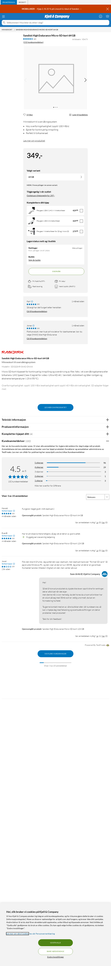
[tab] (9, 2)
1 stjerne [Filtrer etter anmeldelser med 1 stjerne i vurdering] (38, 480)
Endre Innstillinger (55, 957)
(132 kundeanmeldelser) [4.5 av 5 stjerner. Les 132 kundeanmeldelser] (33, 42)
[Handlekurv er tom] (107, 16)
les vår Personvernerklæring (42, 933)
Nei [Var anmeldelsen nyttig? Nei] (103, 522)
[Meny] (3, 16)
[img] (85, 80)
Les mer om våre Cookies (17, 933)
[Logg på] (100, 16)
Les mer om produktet (34, 140)
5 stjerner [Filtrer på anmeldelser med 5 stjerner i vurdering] (39, 462)
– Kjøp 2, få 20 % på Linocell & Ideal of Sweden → (52, 9)
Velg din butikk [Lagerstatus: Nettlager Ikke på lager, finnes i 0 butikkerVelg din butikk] (34, 260)
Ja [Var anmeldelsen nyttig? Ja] (97, 522)
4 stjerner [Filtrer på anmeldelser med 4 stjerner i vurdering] (39, 467)
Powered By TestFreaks (97, 645)
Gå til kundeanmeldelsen (37, 311)
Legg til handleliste (78, 114)
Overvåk (56, 271)
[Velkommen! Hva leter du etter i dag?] (57, 22)
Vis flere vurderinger (55, 654)
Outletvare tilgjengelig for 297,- (41, 195)
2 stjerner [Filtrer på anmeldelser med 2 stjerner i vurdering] (39, 476)
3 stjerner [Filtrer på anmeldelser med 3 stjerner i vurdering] (39, 471)
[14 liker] (28, 115)
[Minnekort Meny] (14, 29)
